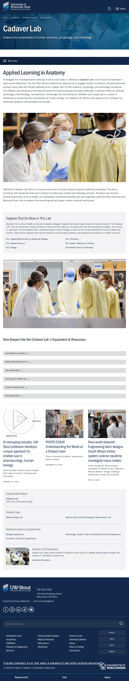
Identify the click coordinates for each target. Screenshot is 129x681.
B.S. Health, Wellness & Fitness (80, 243)
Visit (112, 639)
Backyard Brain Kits (18, 362)
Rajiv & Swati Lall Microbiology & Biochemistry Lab (88, 517)
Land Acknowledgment (43, 601)
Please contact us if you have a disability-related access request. (52, 663)
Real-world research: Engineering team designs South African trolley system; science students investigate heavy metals (105, 451)
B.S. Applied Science (15, 243)
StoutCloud (42, 647)
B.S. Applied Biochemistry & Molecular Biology (27, 239)
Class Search (43, 643)
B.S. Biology (11, 247)
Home (5, 18)
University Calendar (77, 639)
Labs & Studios (45, 18)
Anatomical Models (17, 353)
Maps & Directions (46, 639)
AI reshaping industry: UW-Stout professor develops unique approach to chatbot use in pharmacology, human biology (21, 453)
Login (112, 652)
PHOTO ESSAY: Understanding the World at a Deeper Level (64, 447)
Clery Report (74, 650)
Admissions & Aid (14, 636)
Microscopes (14, 396)
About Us (10, 650)
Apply (112, 633)
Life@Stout (10, 643)
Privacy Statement (22, 601)
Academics (15, 18)
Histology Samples (17, 379)
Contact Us (8, 601)
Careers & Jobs (75, 636)
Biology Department (15, 534)
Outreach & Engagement (16, 647)
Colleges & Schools (29, 18)
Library (72, 643)
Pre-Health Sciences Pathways (79, 247)
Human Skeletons (16, 387)
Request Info (21, 677)
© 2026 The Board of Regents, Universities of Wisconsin (29, 668)
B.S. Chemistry (72, 239)
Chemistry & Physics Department (21, 538)
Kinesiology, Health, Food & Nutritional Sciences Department (93, 534)
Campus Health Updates (48, 636)
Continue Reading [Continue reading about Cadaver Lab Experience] (41, 560)
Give (112, 645)
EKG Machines (14, 370)
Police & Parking (76, 647)
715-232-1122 (44, 589)
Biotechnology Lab (14, 517)
